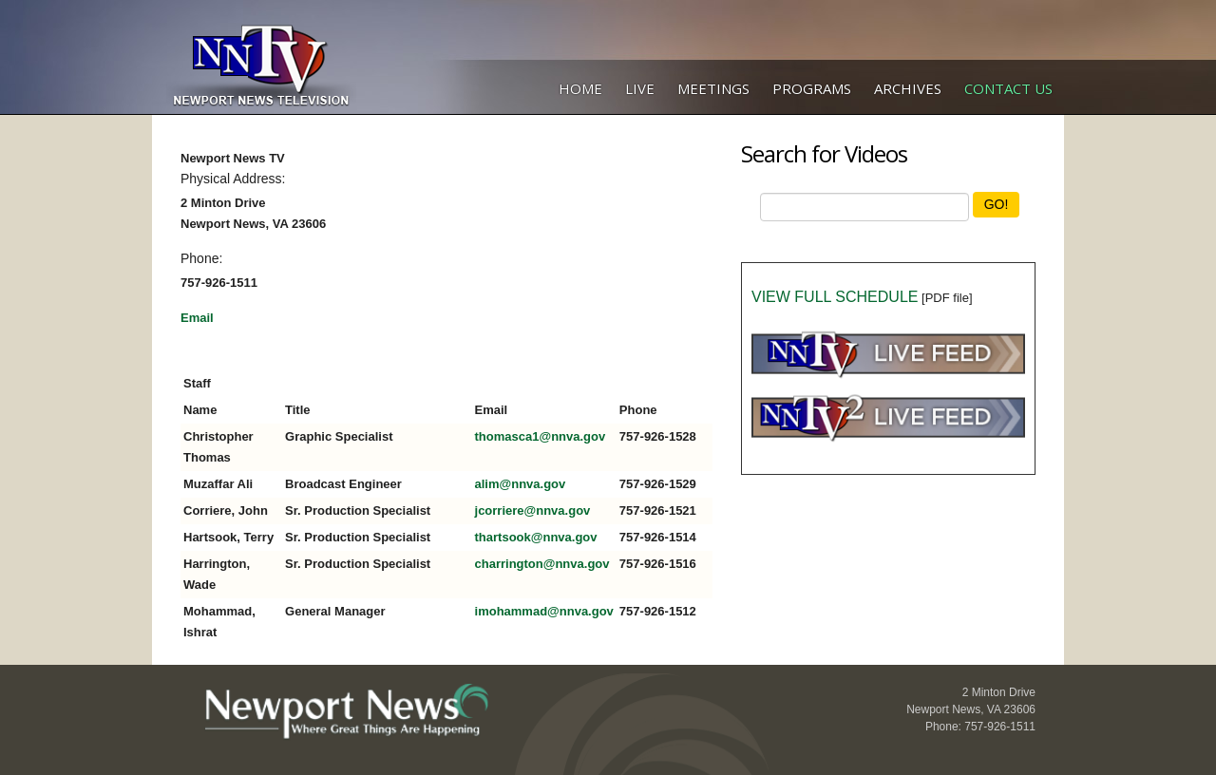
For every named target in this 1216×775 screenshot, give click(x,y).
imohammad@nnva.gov (544, 611)
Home (580, 88)
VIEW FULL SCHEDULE (834, 297)
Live (640, 88)
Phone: (201, 258)
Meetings (713, 88)
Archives (907, 88)
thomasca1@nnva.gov (540, 436)
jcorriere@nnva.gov (533, 510)
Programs (811, 88)
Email (197, 318)
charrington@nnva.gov (542, 564)
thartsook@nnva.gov (536, 537)
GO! (996, 204)
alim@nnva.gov (520, 484)
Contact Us (1008, 88)
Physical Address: (233, 178)
